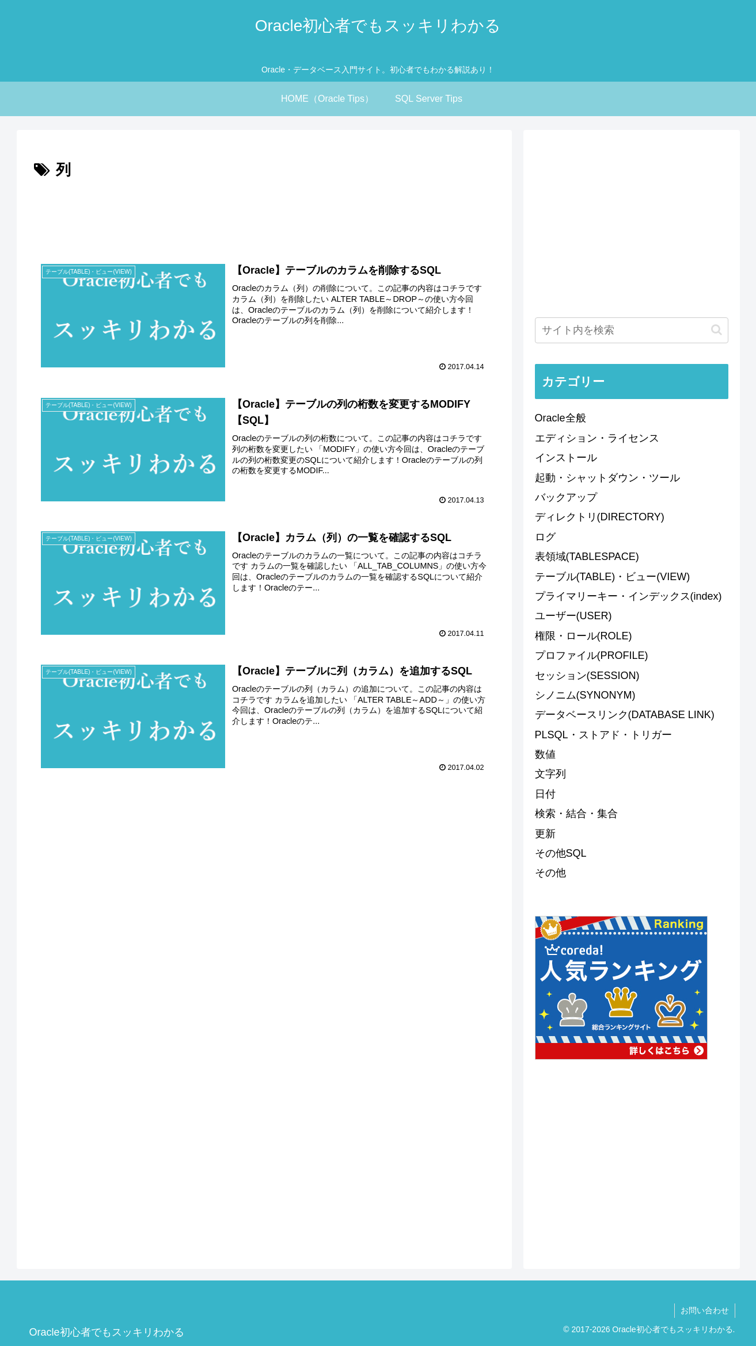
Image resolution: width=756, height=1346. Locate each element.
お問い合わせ (705, 1310)
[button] (716, 329)
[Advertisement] (264, 215)
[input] (631, 330)
